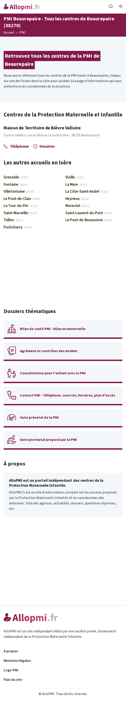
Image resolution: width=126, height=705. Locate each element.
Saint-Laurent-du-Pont (88, 213)
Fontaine (15, 184)
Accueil (9, 33)
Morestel (77, 206)
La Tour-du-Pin (20, 206)
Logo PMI (11, 670)
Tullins (13, 220)
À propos (11, 651)
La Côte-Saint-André (86, 191)
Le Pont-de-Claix (22, 199)
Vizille (74, 177)
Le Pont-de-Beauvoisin (88, 220)
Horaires (44, 146)
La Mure (76, 184)
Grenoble (16, 177)
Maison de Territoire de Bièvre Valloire (42, 128)
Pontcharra (17, 227)
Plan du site (13, 679)
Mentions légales (17, 660)
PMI (22, 33)
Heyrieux (77, 199)
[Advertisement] (63, 271)
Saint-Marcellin (20, 213)
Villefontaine (19, 191)
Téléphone (16, 146)
